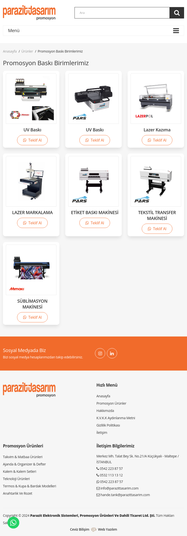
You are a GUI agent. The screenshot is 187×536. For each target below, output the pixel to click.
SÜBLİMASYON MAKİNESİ (32, 304)
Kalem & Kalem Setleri (19, 471)
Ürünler (27, 51)
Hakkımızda (105, 410)
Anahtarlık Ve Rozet (17, 493)
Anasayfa (10, 51)
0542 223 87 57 (111, 468)
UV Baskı (32, 130)
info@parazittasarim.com (120, 488)
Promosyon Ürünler (111, 403)
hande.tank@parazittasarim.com (125, 494)
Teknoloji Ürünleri (16, 478)
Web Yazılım (107, 529)
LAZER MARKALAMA (32, 212)
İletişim (101, 432)
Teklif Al (32, 140)
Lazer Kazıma (157, 130)
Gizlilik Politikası (108, 425)
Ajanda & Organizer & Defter (24, 464)
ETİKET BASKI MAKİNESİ (94, 212)
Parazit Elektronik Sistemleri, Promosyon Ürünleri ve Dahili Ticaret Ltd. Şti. (92, 515)
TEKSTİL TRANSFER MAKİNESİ (157, 215)
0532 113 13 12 (111, 475)
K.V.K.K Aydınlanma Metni (115, 418)
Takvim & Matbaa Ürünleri (22, 456)
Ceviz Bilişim (79, 529)
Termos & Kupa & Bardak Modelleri (29, 486)
